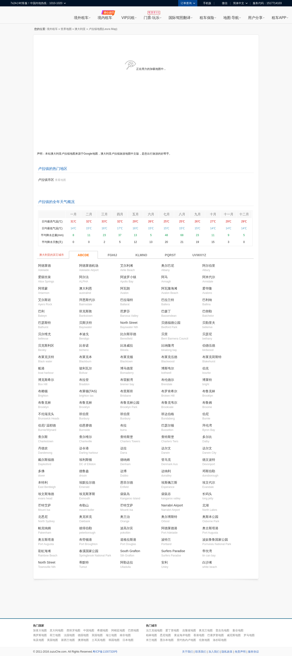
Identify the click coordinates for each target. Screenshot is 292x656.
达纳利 (166, 471)
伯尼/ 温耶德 (47, 425)
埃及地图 (38, 640)
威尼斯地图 (234, 635)
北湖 (205, 505)
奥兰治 (125, 517)
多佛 (41, 471)
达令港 (84, 448)
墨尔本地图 (167, 640)
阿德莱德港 (169, 528)
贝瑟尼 (207, 334)
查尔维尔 (85, 437)
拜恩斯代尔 (87, 300)
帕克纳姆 (44, 528)
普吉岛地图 (222, 630)
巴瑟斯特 (44, 322)
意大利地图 (56, 630)
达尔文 (166, 448)
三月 (104, 214)
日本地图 (128, 640)
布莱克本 (85, 357)
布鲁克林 (208, 391)
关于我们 (187, 651)
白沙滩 (207, 562)
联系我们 (200, 651)
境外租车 (81, 18)
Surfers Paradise (173, 551)
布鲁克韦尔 (169, 402)
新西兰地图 (68, 640)
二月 (89, 214)
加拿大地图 (40, 630)
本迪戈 (84, 334)
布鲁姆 (207, 402)
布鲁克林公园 (129, 402)
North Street (128, 322)
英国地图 (97, 635)
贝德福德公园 (170, 322)
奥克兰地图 (206, 630)
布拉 (123, 425)
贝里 (164, 334)
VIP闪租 (128, 18)
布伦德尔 (167, 380)
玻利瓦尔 (85, 368)
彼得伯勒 (85, 528)
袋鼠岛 (125, 494)
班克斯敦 (85, 311)
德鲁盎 (84, 471)
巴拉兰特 (167, 300)
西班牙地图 (73, 630)
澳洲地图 (83, 640)
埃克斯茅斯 (87, 494)
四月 (120, 214)
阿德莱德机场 (88, 265)
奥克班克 (85, 517)
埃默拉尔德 (87, 482)
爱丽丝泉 (44, 277)
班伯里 (84, 414)
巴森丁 (166, 311)
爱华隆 (207, 288)
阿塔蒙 (43, 288)
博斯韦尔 (167, 368)
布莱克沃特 (46, 357)
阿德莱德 (44, 265)
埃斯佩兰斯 (169, 482)
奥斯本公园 (210, 517)
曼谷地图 (237, 630)
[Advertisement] (146, 599)
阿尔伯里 (208, 265)
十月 (213, 214)
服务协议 (253, 651)
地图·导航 (231, 18)
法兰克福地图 (154, 630)
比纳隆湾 (167, 345)
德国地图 (83, 635)
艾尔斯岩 (44, 300)
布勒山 (84, 505)
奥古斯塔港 (210, 528)
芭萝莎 (125, 311)
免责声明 (240, 651)
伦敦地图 (204, 640)
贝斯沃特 (85, 322)
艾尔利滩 (126, 265)
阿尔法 (84, 277)
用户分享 (255, 18)
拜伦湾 (207, 425)
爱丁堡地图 (172, 630)
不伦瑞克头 (46, 414)
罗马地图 (249, 635)
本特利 (43, 482)
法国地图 (69, 635)
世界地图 (66, 29)
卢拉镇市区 (46, 180)
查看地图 (60, 180)
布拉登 (84, 380)
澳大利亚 (80, 29)
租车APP (279, 18)
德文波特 (208, 459)
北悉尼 (43, 517)
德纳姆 (125, 459)
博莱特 (207, 380)
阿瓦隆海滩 (169, 288)
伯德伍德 (208, 345)
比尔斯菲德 (128, 334)
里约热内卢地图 (186, 640)
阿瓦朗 (125, 288)
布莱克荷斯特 (212, 357)
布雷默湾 (126, 380)
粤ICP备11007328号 (105, 651)
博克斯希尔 (46, 380)
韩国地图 (114, 640)
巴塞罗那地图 (215, 635)
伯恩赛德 (85, 425)
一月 (73, 214)
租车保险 (207, 18)
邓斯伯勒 (208, 471)
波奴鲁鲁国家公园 (215, 539)
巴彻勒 (207, 311)
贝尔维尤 (44, 334)
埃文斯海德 (46, 494)
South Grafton (130, 551)
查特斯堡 (126, 437)
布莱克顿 (126, 357)
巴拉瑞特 (126, 300)
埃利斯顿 (85, 459)
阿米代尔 (208, 277)
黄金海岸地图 (182, 635)
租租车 (16, 15)
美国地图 (52, 640)
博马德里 (126, 368)
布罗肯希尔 (169, 391)
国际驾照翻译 (179, 18)
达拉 (123, 448)
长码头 (207, 494)
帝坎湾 (207, 551)
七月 (166, 214)
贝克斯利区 (46, 345)
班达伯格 (167, 414)
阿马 (164, 277)
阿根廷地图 (118, 630)
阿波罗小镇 (128, 277)
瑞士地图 (111, 635)
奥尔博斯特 (169, 517)
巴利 (41, 311)
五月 (135, 214)
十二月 (244, 214)
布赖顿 (43, 391)
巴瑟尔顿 (167, 425)
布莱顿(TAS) (88, 391)
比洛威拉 (126, 345)
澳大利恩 (85, 288)
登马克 (166, 459)
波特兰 (166, 539)
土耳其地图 (98, 640)
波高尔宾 (126, 528)
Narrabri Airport (172, 505)
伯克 (205, 368)
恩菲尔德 (126, 482)
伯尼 (205, 414)
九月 (197, 214)
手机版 (205, 3)
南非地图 (125, 635)
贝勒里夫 (208, 322)
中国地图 (88, 630)
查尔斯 (43, 437)
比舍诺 (84, 345)
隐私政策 (227, 651)
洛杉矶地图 (220, 640)
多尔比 (207, 437)
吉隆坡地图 (189, 630)
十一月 (228, 214)
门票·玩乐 (151, 18)
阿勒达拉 (126, 562)
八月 (182, 214)
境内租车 (105, 18)
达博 (123, 471)
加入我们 (214, 651)
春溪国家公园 (88, 551)
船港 (41, 368)
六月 (151, 214)
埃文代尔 (208, 482)
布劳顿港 (85, 539)
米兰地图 (151, 640)
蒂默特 (84, 562)
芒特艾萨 (44, 505)
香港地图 (198, 635)
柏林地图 (151, 635)
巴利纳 (207, 300)
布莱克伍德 (169, 357)
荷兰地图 (55, 635)
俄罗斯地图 (40, 635)
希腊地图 (102, 630)
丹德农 (43, 448)
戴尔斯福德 (46, 459)
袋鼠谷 (166, 494)
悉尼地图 (165, 635)
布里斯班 (126, 391)
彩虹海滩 (44, 551)
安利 (164, 562)
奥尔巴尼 (167, 265)
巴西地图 (133, 630)
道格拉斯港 (128, 539)
